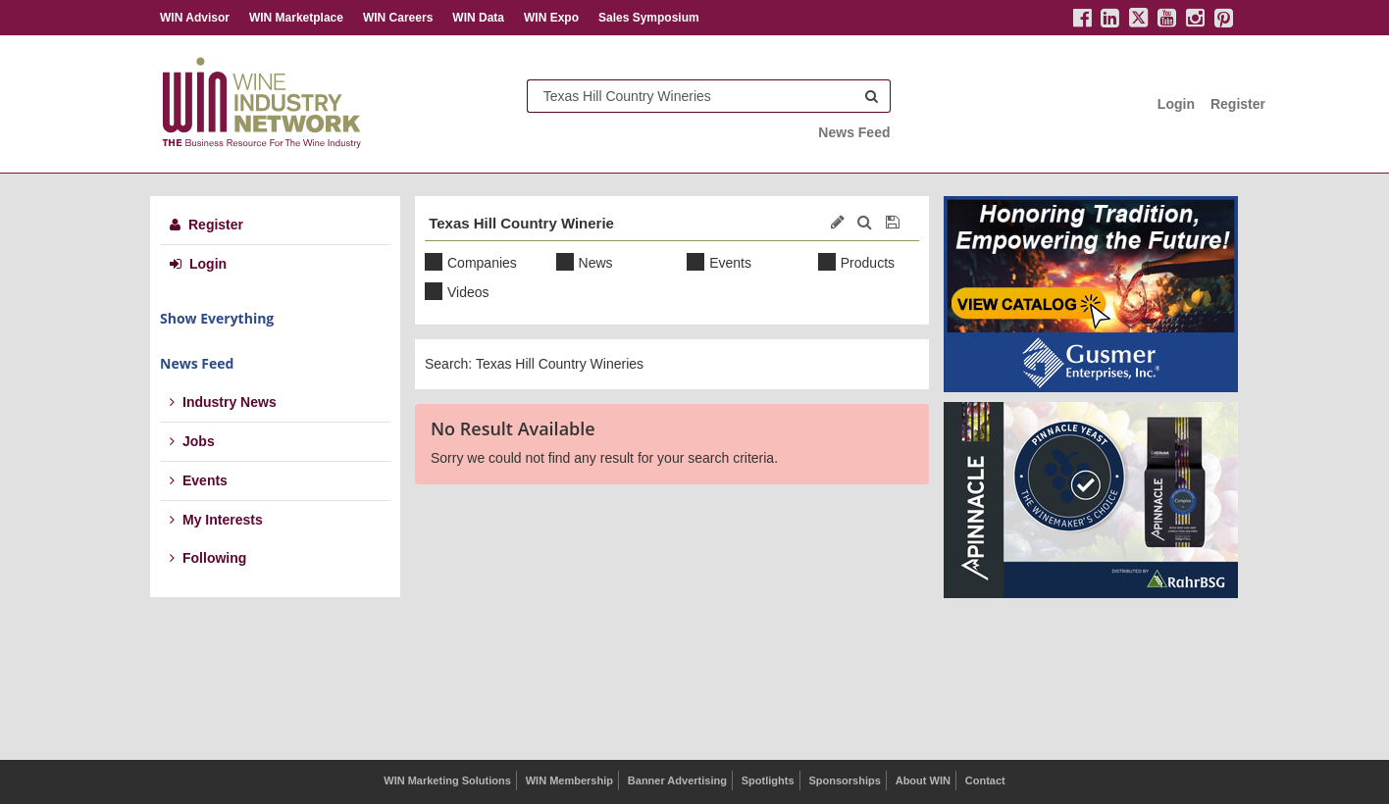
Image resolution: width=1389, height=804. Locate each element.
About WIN (923, 780)
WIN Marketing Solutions (447, 780)
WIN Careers (398, 18)
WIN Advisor (195, 18)
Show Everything (217, 318)
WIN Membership (569, 780)
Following (208, 558)
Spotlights (768, 780)
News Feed (854, 132)
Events (199, 480)
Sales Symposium (648, 18)
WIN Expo (551, 18)
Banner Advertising (677, 780)
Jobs (192, 441)
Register (1237, 104)
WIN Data (478, 18)
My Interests (216, 520)
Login (1176, 104)
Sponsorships (844, 780)
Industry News (223, 402)
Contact (985, 780)
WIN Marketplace (296, 18)
